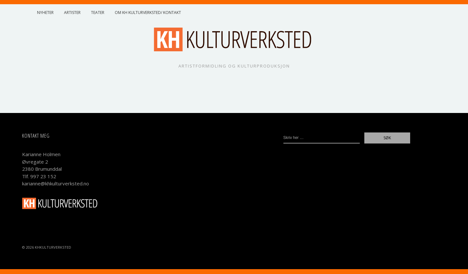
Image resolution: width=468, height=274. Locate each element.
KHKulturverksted (53, 247)
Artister (72, 12)
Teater (97, 12)
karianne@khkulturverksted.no (55, 183)
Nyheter (45, 12)
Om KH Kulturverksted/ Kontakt (148, 12)
